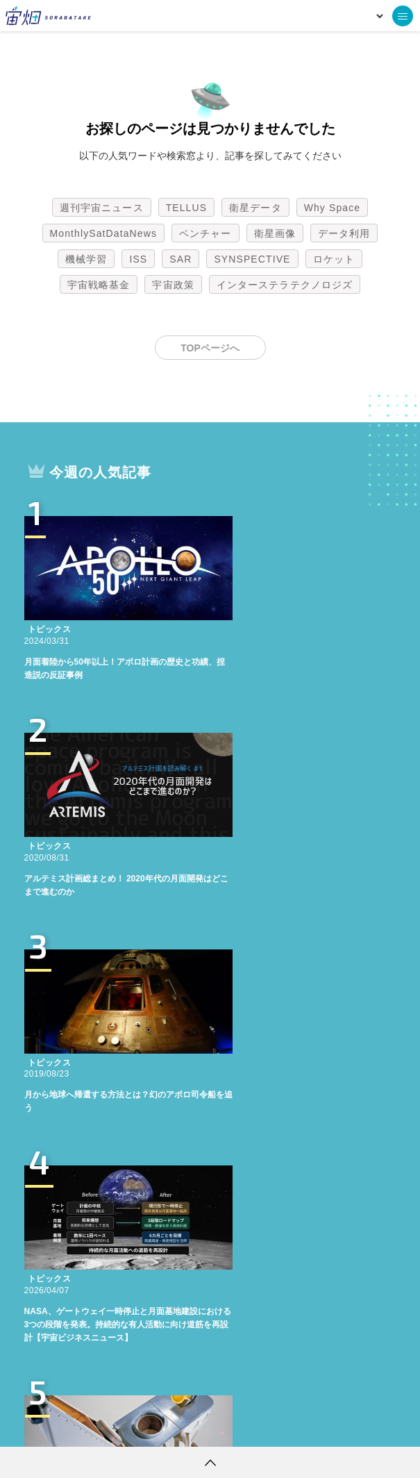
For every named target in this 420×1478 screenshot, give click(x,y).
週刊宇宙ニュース (102, 207)
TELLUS (187, 207)
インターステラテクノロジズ (285, 284)
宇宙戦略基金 (99, 284)
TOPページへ (210, 348)
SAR (180, 259)
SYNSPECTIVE (252, 259)
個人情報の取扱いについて (169, 1426)
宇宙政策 (173, 284)
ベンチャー (205, 233)
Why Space (332, 207)
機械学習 (86, 259)
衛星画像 (275, 233)
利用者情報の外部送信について (283, 1426)
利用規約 (95, 1426)
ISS (138, 259)
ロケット (334, 259)
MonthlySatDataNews (103, 233)
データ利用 (344, 233)
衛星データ (255, 207)
